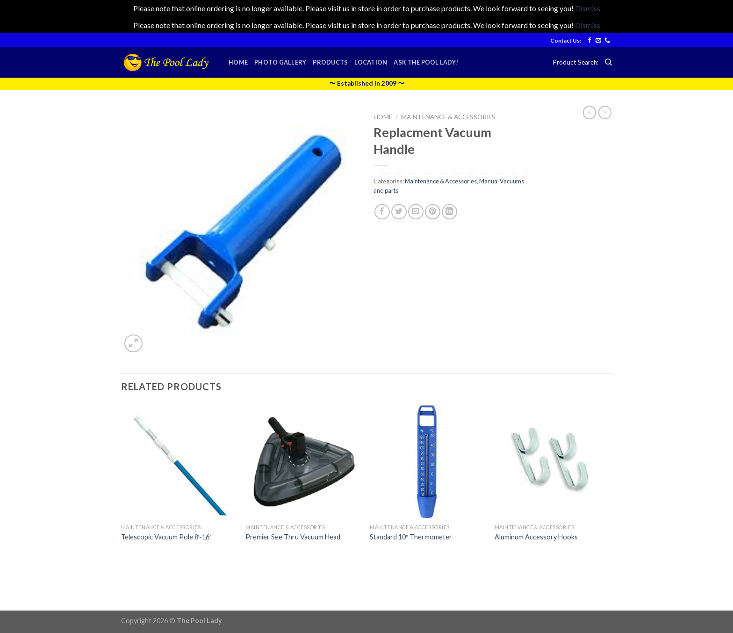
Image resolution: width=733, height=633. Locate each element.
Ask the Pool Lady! (426, 62)
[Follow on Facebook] (589, 40)
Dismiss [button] (587, 8)
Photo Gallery (280, 62)
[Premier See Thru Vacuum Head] (303, 461)
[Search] (608, 62)
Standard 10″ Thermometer (411, 537)
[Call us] (607, 40)
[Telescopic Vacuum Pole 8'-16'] (179, 461)
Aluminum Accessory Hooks (536, 537)
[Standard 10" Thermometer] (427, 461)
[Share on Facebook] (382, 211)
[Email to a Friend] (416, 211)
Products (330, 62)
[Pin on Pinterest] (432, 211)
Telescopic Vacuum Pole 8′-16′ (166, 537)
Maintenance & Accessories (448, 117)
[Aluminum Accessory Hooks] (552, 461)
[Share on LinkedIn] (449, 211)
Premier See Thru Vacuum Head (292, 537)
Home (238, 62)
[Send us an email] (598, 40)
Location (370, 62)
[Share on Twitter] (399, 211)
